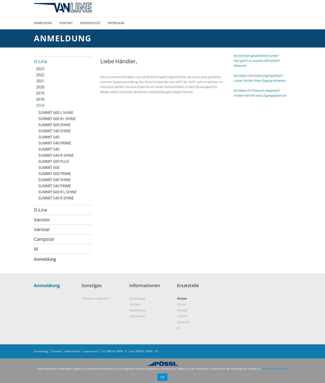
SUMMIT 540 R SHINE (56, 198)
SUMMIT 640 (48, 137)
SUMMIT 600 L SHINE (55, 112)
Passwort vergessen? (95, 298)
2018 (40, 99)
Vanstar (42, 229)
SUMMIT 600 (48, 167)
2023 (40, 68)
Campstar (44, 239)
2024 (40, 105)
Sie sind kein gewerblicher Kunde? (257, 61)
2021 (40, 80)
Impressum (116, 23)
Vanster (42, 220)
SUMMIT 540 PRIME (54, 185)
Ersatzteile (188, 285)
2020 (40, 87)
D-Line (40, 210)
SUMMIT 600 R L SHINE (57, 191)
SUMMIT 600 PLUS (53, 161)
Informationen (144, 285)
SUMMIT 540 (48, 149)
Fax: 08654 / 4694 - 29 (144, 351)
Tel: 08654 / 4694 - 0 (114, 351)
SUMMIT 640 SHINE (54, 179)
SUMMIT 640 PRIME (54, 143)
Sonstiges (91, 285)
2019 (40, 93)
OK (162, 377)
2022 (40, 74)
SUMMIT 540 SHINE (54, 130)
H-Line (40, 61)
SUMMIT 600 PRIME (54, 173)
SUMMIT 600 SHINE (54, 124)
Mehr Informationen (275, 369)
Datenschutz (90, 23)
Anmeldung (43, 23)
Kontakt (66, 23)
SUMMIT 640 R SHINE (56, 155)
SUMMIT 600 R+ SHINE (57, 118)
